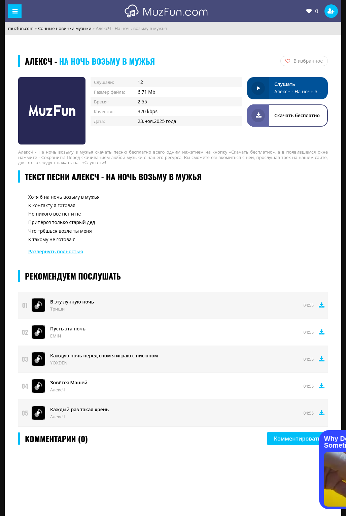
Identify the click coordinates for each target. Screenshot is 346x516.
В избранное (304, 61)
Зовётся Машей (69, 382)
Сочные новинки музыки (64, 28)
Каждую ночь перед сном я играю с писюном (104, 355)
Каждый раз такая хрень (79, 409)
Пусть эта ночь (67, 328)
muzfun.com (21, 28)
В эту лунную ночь (72, 301)
